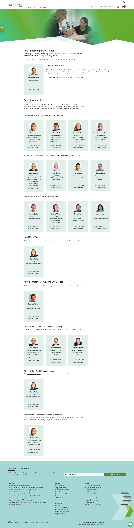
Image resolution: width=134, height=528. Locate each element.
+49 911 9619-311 (56, 360)
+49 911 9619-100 (33, 89)
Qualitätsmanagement (34, 374)
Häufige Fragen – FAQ (62, 509)
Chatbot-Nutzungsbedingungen (39, 522)
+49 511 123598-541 (100, 226)
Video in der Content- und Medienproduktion (22, 490)
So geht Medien (60, 514)
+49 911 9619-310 (78, 360)
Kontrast (99, 1)
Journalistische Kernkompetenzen (19, 486)
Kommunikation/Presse (62, 494)
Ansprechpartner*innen (62, 507)
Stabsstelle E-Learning (33, 329)
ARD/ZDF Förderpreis (62, 498)
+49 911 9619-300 (33, 186)
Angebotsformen (60, 488)
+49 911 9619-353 (78, 226)
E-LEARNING (45, 7)
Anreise (57, 505)
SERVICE (94, 7)
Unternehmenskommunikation (35, 418)
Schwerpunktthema (14, 504)
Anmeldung (58, 503)
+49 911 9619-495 (33, 226)
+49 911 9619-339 (100, 185)
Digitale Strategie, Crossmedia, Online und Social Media (25, 488)
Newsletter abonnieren (62, 512)
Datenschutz (18, 522)
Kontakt (112, 7)
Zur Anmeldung (115, 474)
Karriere (57, 496)
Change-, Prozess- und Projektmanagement (22, 500)
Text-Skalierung (95, 1)
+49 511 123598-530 (33, 145)
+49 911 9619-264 (33, 271)
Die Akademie (59, 486)
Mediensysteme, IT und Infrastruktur (19, 494)
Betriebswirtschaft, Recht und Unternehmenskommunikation (27, 502)
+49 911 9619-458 (56, 226)
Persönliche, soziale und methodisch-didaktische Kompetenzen (28, 496)
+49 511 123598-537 (78, 145)
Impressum (26, 522)
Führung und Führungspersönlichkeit (19, 498)
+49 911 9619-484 (78, 185)
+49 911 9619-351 (56, 185)
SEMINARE (32, 7)
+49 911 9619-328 (100, 145)
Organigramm (41, 59)
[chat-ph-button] (130, 524)
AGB (12, 522)
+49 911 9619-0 (34, 316)
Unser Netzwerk (60, 492)
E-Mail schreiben (33, 92)
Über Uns (102, 7)
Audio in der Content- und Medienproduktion (22, 492)
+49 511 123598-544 (56, 145)
